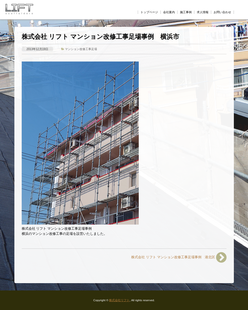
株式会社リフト (119, 300)
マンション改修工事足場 (81, 49)
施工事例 (186, 12)
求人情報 (202, 12)
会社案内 (169, 12)
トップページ (149, 12)
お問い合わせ (222, 12)
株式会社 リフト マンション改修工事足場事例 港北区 (179, 257)
